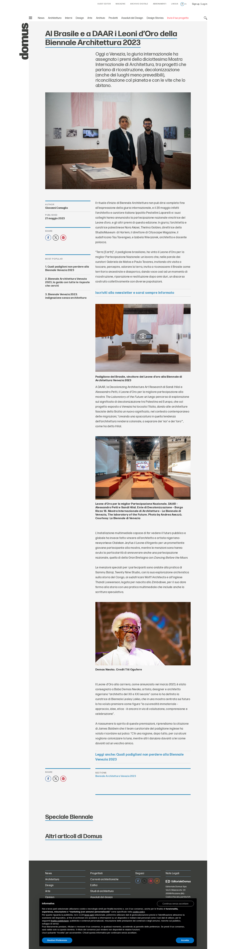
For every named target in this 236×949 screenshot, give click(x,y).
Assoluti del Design (132, 18)
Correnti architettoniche (104, 879)
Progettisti (96, 873)
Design (80, 18)
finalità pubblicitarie (60, 921)
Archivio (100, 18)
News (41, 18)
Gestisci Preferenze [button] (57, 940)
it (182, 4)
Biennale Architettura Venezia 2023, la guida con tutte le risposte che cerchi (67, 282)
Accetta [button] (185, 940)
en (186, 4)
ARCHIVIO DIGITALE (139, 4)
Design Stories (155, 18)
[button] (175, 903)
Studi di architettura (102, 891)
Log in (204, 4)
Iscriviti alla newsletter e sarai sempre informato (134, 293)
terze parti (89, 915)
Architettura (54, 18)
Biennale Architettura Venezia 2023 (115, 776)
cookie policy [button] (139, 912)
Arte (89, 18)
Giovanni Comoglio (56, 208)
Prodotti (113, 18)
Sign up (195, 4)
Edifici (93, 885)
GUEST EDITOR (104, 4)
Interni (68, 18)
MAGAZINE (120, 4)
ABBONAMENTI (160, 4)
